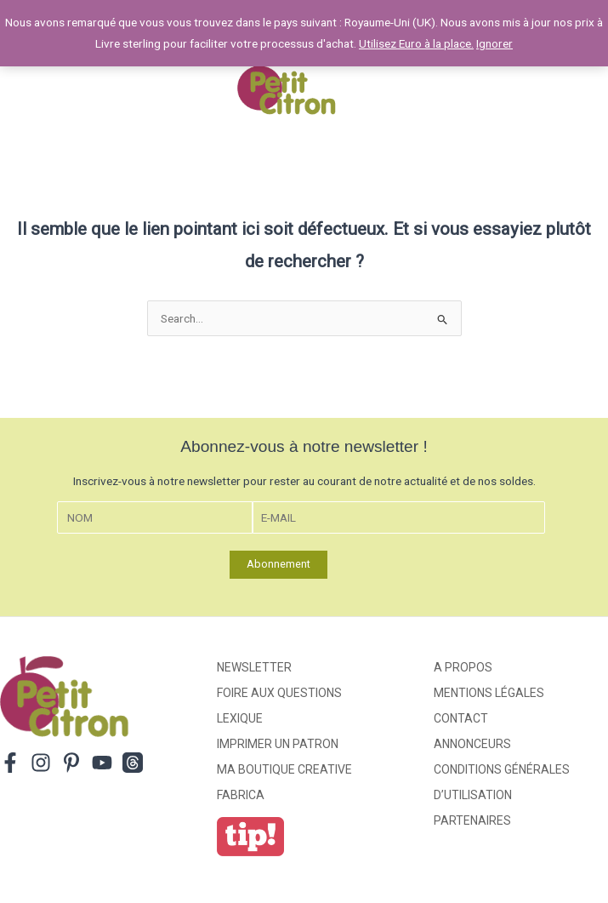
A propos (463, 667)
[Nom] (155, 517)
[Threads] (132, 762)
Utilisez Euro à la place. (416, 43)
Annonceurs (472, 744)
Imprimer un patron (277, 744)
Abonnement (278, 563)
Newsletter (254, 667)
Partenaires (472, 820)
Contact (461, 718)
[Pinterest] (71, 762)
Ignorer (494, 43)
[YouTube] (102, 762)
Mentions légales (489, 693)
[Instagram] (41, 762)
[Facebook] (10, 762)
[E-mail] (399, 517)
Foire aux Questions (279, 693)
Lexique (240, 718)
